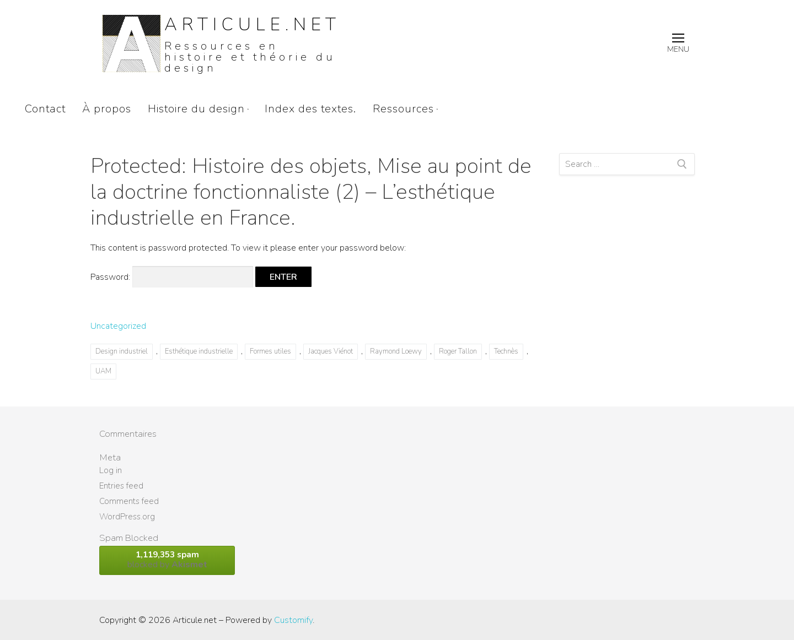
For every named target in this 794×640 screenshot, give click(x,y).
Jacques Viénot (330, 351)
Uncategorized (118, 326)
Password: (171, 277)
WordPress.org (127, 516)
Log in (110, 470)
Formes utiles (270, 351)
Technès (506, 351)
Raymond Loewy (396, 351)
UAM (103, 371)
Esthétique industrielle (199, 351)
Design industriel (121, 351)
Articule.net (252, 24)
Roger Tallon (458, 351)
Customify (293, 620)
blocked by (167, 560)
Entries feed (121, 485)
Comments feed (129, 501)
